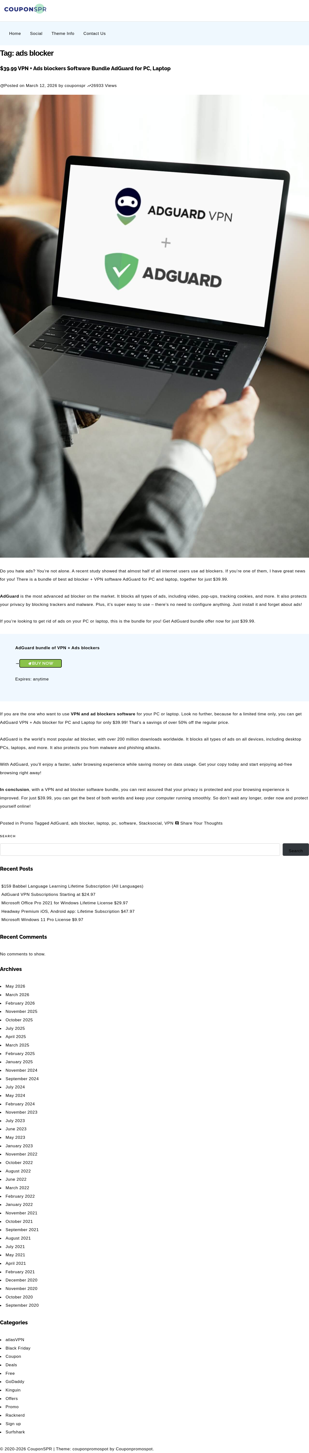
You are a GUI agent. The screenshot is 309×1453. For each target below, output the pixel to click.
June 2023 (16, 1128)
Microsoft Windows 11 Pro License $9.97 (42, 919)
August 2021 (18, 1238)
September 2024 (22, 1078)
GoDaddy (15, 1381)
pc (114, 823)
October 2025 (19, 1019)
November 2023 (22, 1112)
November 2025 (22, 1011)
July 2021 (15, 1246)
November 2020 (22, 1288)
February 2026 (20, 1003)
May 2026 (15, 986)
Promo (26, 823)
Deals (11, 1364)
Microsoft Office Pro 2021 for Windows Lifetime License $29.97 (64, 902)
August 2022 (18, 1171)
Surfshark (15, 1432)
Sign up (13, 1423)
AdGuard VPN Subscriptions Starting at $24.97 (48, 894)
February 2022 (20, 1196)
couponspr (75, 85)
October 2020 (19, 1297)
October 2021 (19, 1221)
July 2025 (15, 1028)
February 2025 (20, 1053)
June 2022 (16, 1179)
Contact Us (95, 33)
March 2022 (17, 1187)
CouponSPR (40, 1448)
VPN (169, 823)
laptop (103, 823)
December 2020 (22, 1280)
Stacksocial (150, 823)
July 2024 (15, 1087)
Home (15, 33)
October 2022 (19, 1162)
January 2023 (19, 1145)
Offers (12, 1398)
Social (36, 33)
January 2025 (19, 1061)
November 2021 (22, 1213)
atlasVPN (15, 1339)
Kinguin (13, 1390)
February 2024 (20, 1103)
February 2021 (20, 1271)
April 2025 (16, 1036)
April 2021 (16, 1263)
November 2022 (22, 1154)
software (127, 823)
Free (10, 1373)
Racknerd (15, 1415)
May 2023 (15, 1137)
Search (8, 836)
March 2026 (17, 994)
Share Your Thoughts (201, 823)
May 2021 (15, 1254)
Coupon (13, 1356)
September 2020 (22, 1305)
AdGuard (59, 823)
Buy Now (42, 663)
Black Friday (18, 1348)
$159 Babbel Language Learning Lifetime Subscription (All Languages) (72, 886)
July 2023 (15, 1120)
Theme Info (63, 33)
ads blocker (82, 823)
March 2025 (17, 1045)
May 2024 (15, 1095)
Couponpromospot (134, 1448)
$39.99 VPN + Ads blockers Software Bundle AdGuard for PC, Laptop (85, 68)
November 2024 (22, 1070)
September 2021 (22, 1229)
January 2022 (19, 1204)
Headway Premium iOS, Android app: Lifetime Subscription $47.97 (68, 911)
